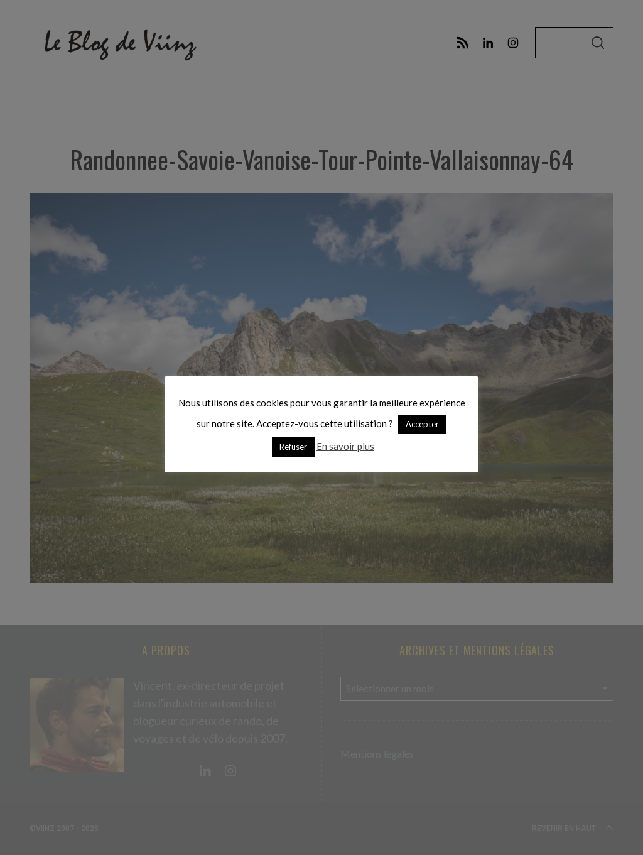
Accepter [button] (422, 424)
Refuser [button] (293, 447)
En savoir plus (345, 446)
